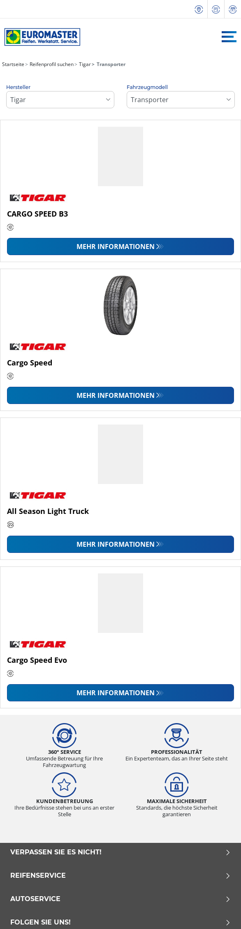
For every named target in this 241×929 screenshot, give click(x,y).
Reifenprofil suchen (51, 64)
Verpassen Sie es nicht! (120, 852)
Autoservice (120, 899)
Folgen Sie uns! (120, 922)
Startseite (13, 64)
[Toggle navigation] (229, 36)
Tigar (84, 64)
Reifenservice (120, 875)
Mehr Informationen (115, 246)
